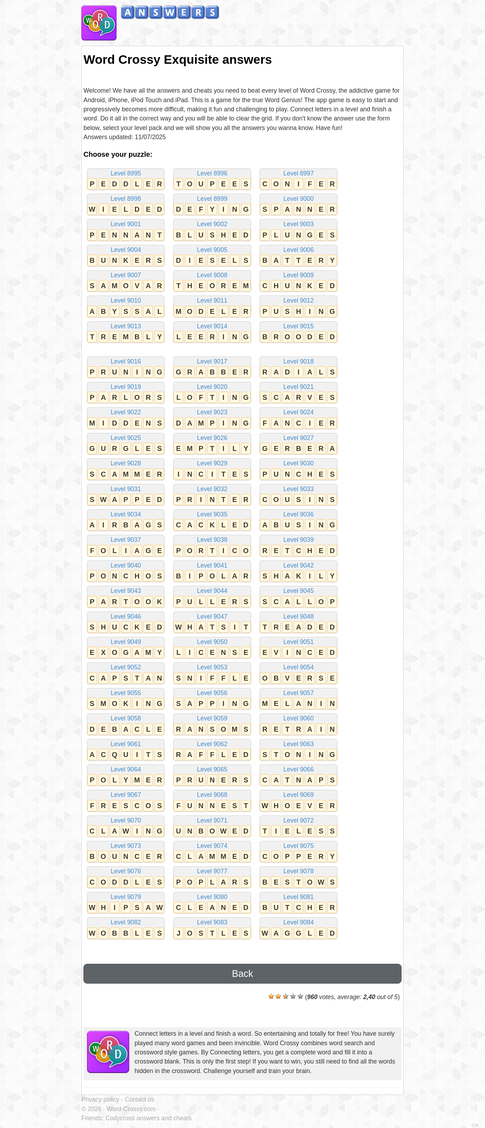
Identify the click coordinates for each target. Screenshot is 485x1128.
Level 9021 (298, 393)
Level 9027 (298, 444)
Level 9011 (212, 307)
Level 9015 (298, 333)
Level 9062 (212, 750)
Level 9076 (125, 878)
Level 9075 (298, 852)
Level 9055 (125, 699)
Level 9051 (298, 648)
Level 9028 (125, 470)
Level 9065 (212, 776)
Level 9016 (125, 368)
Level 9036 (298, 521)
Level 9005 (212, 256)
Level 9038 (212, 546)
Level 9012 (298, 307)
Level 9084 (298, 929)
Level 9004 (125, 256)
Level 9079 (125, 903)
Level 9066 (298, 776)
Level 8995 (125, 180)
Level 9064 (125, 776)
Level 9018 (298, 368)
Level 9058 (125, 725)
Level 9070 (125, 827)
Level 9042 (298, 572)
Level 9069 (298, 801)
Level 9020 (212, 393)
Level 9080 (212, 903)
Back (242, 973)
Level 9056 (212, 699)
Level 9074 (212, 852)
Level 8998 (125, 205)
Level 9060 (298, 725)
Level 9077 (212, 878)
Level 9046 (125, 623)
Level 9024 (298, 419)
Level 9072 (298, 827)
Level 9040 (125, 572)
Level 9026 (212, 444)
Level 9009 (298, 282)
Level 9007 (125, 282)
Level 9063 (298, 750)
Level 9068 (212, 801)
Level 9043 (125, 597)
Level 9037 (125, 546)
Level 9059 (212, 725)
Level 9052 (125, 674)
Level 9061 (125, 750)
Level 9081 (298, 903)
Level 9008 (212, 282)
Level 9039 (298, 546)
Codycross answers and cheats (148, 1118)
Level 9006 (298, 256)
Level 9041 (212, 572)
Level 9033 (298, 495)
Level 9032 (212, 495)
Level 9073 (125, 852)
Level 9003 (298, 231)
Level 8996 (212, 180)
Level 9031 (125, 495)
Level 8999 (212, 205)
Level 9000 (298, 205)
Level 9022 (125, 419)
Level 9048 (298, 623)
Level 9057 (298, 699)
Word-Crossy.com (131, 1108)
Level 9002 (212, 231)
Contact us (139, 1099)
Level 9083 (212, 929)
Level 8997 (298, 180)
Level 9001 (125, 231)
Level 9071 (212, 827)
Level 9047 (212, 623)
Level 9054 (298, 674)
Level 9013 (125, 333)
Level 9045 (298, 597)
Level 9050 (212, 648)
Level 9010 (125, 307)
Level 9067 (125, 801)
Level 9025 (125, 444)
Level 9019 (125, 393)
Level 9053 (212, 674)
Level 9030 (298, 470)
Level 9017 (212, 368)
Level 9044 (212, 597)
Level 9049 (125, 648)
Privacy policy (100, 1099)
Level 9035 (212, 521)
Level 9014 (212, 333)
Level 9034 (125, 521)
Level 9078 (298, 878)
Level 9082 (125, 929)
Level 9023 (212, 419)
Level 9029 (212, 470)
